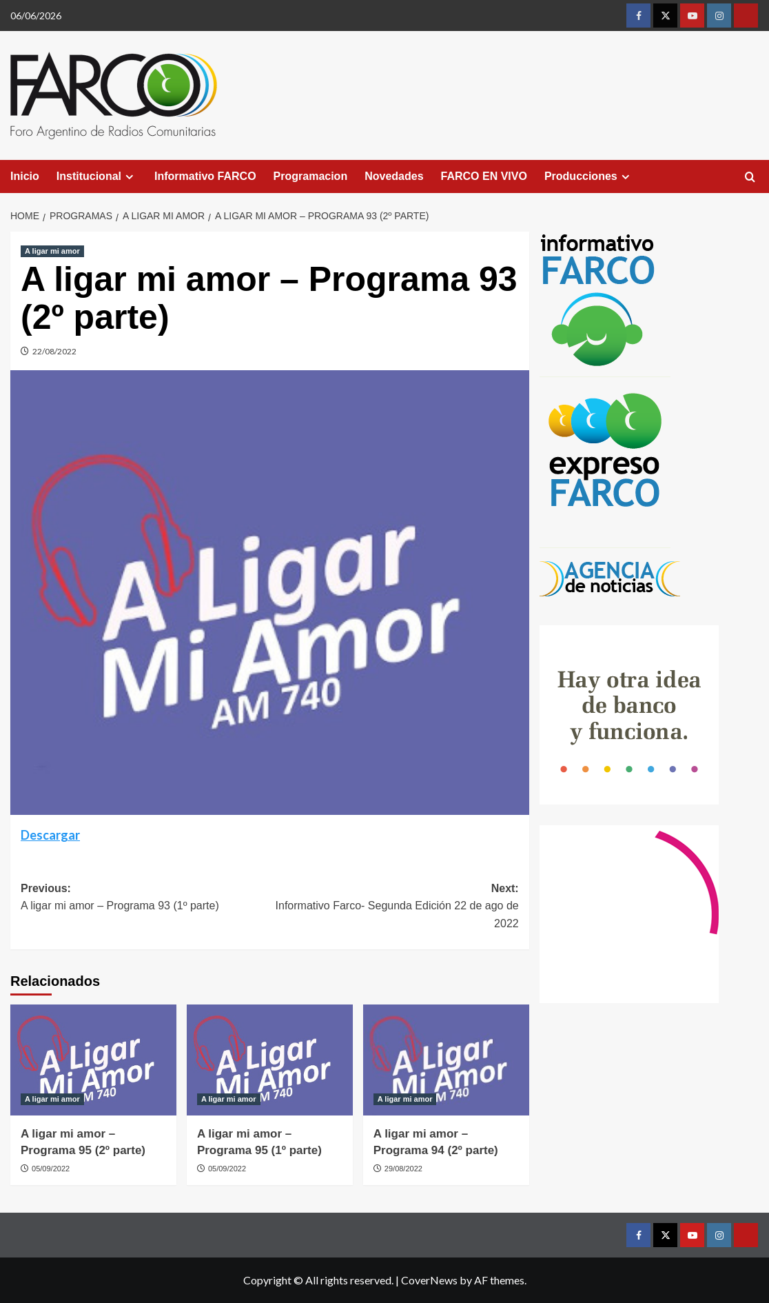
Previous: (145, 898)
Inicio (24, 176)
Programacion (311, 176)
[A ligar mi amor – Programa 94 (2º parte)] (446, 1059)
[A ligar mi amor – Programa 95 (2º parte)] (93, 1059)
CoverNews (429, 1279)
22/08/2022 (54, 351)
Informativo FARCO (205, 176)
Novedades (394, 176)
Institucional (97, 176)
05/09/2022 (51, 1168)
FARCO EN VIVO (484, 176)
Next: (393, 907)
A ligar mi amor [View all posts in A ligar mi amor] (52, 251)
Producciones (588, 176)
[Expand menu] (129, 177)
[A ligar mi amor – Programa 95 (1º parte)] (270, 1059)
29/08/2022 (403, 1168)
